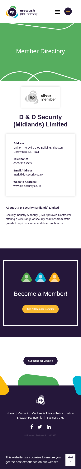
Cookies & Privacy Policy (47, 413)
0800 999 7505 (22, 163)
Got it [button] (70, 460)
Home (10, 413)
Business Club (55, 417)
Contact (23, 413)
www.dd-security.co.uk (27, 185)
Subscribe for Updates (40, 360)
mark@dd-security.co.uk (28, 174)
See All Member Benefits (40, 309)
